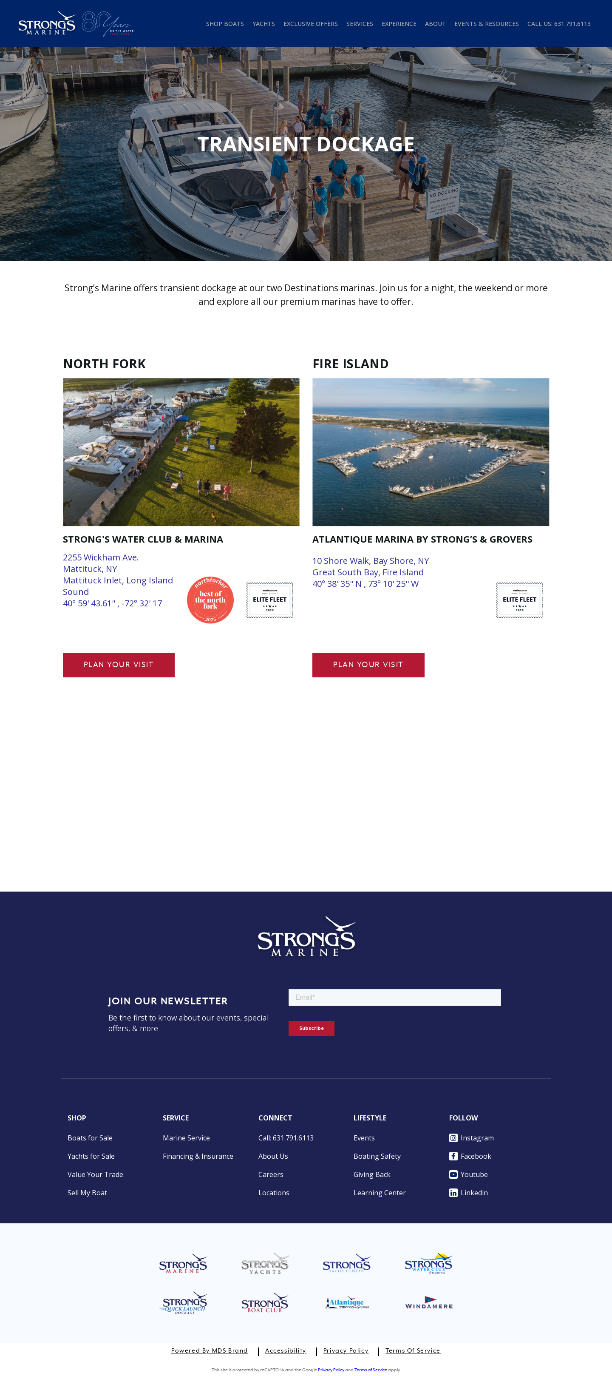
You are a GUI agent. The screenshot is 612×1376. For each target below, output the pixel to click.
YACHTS (263, 24)
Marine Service (186, 1138)
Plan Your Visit (119, 665)
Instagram (471, 1138)
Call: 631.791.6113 (286, 1138)
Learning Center (380, 1192)
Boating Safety (377, 1156)
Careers (270, 1174)
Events (364, 1138)
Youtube (468, 1174)
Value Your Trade (95, 1174)
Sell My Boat (87, 1192)
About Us (273, 1156)
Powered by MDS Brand (209, 1351)
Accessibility (285, 1351)
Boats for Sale (90, 1138)
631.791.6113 (572, 24)
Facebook (470, 1156)
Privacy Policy (345, 1351)
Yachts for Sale (91, 1156)
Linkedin (468, 1192)
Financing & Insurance (198, 1156)
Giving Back (372, 1174)
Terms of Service (413, 1351)
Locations (273, 1192)
